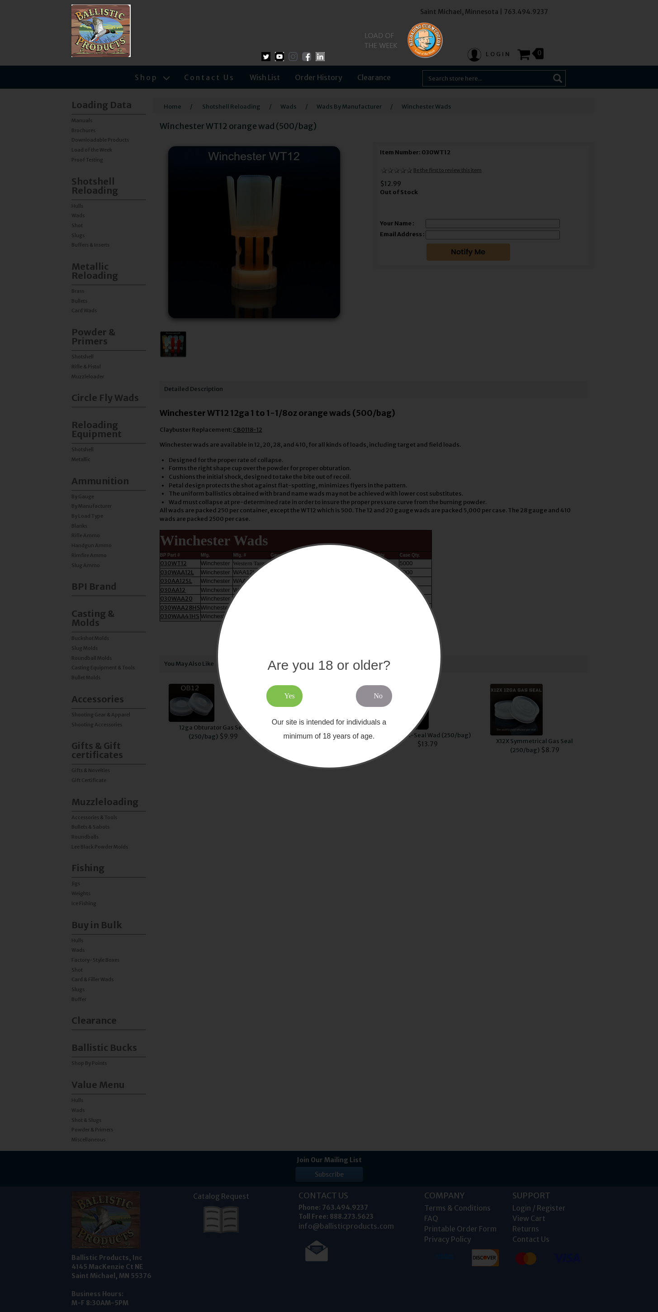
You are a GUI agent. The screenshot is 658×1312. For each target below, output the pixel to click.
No (378, 696)
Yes (289, 696)
